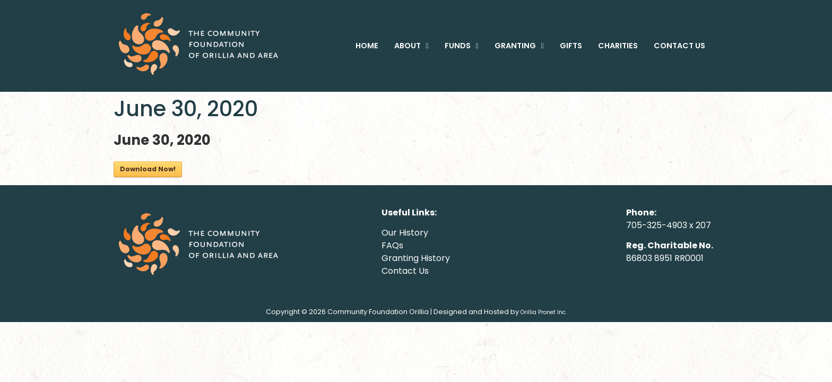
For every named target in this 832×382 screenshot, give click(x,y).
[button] (411, 45)
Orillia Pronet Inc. (544, 312)
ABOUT (411, 45)
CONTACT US (679, 45)
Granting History (416, 258)
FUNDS (462, 45)
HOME (367, 45)
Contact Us (405, 271)
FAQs (392, 245)
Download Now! (148, 168)
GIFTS (571, 45)
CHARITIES (618, 45)
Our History (405, 233)
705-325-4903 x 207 (668, 225)
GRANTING (519, 45)
